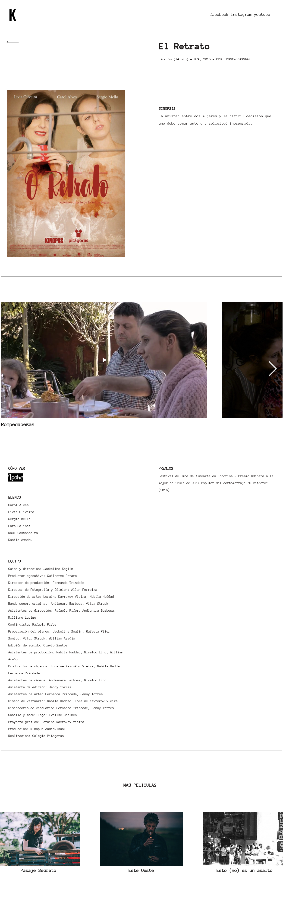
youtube (262, 14)
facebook (219, 14)
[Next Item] (272, 369)
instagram (241, 14)
